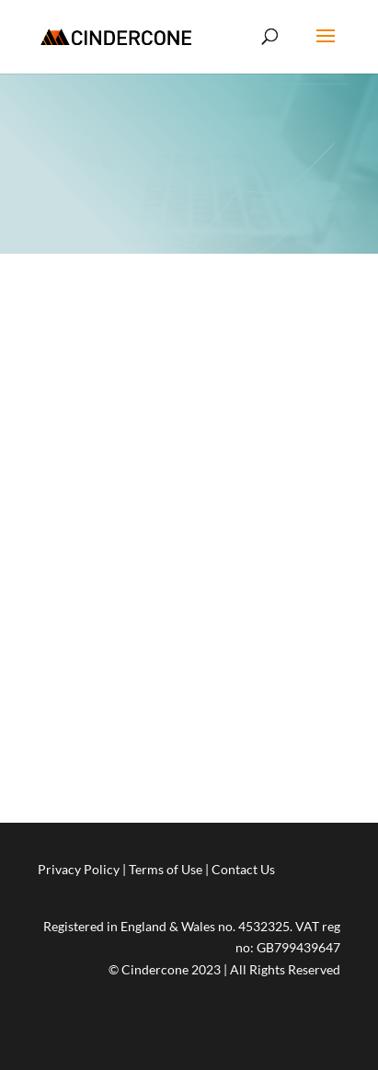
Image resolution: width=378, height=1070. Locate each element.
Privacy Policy (79, 869)
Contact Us (243, 869)
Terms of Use (165, 869)
